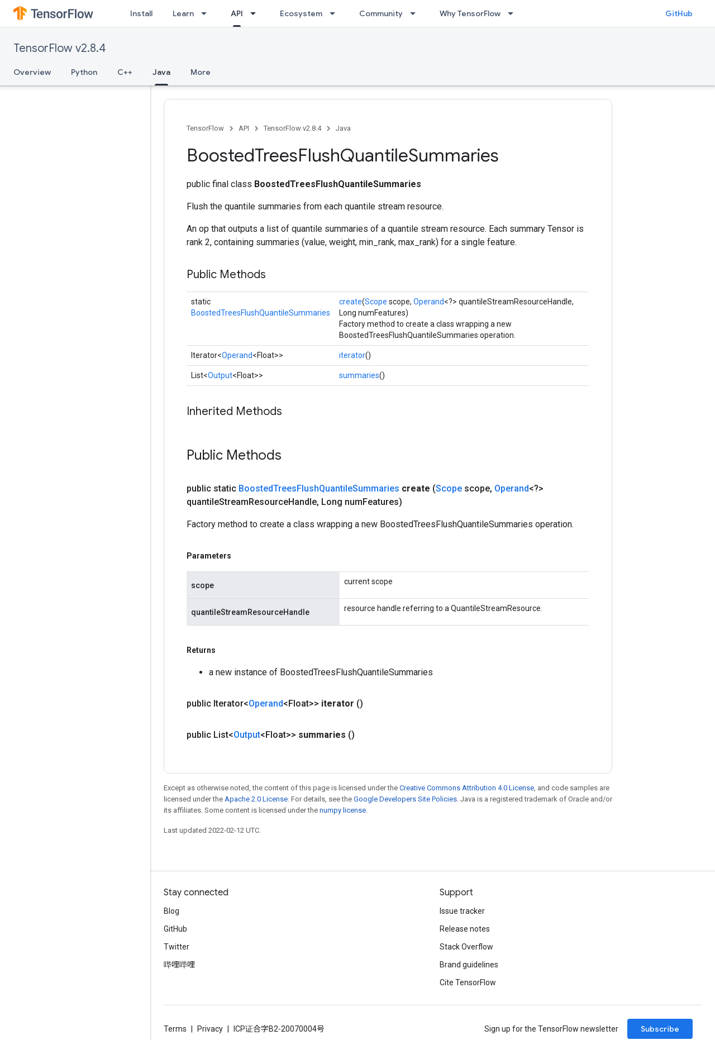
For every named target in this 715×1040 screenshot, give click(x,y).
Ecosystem (301, 13)
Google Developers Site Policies (405, 799)
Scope (376, 301)
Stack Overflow (466, 946)
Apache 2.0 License (256, 799)
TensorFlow (205, 128)
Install (141, 13)
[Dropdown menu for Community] (416, 13)
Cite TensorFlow (468, 982)
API (244, 128)
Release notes (465, 928)
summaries (359, 375)
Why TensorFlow (470, 13)
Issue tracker (462, 911)
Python (84, 72)
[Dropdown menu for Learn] (207, 13)
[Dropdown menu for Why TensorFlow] (513, 13)
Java (343, 128)
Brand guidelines (469, 964)
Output (220, 375)
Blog (171, 911)
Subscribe (660, 1029)
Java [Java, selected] (161, 72)
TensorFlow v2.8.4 (59, 48)
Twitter (176, 946)
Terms (175, 1028)
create (350, 301)
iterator (352, 355)
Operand (428, 301)
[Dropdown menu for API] (256, 13)
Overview (32, 72)
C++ (124, 72)
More (200, 72)
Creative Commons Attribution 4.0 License (466, 788)
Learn (183, 13)
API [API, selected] (237, 13)
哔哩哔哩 (179, 964)
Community (381, 13)
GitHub (679, 13)
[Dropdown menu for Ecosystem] (335, 13)
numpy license (343, 810)
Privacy (210, 1028)
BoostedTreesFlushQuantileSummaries (260, 312)
